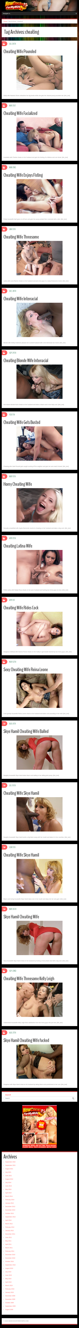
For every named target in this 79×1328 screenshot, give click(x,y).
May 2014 (8, 1189)
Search (8, 1095)
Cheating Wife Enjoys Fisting (23, 175)
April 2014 (8, 1193)
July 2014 (8, 1182)
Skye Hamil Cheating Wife (21, 916)
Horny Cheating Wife (18, 484)
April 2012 (8, 1220)
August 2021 (9, 1169)
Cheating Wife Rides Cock (21, 607)
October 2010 (9, 1261)
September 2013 (10, 1217)
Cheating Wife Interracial (21, 298)
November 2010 (10, 1258)
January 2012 (9, 1230)
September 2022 (10, 1162)
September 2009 (10, 1306)
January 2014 (9, 1203)
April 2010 (8, 1282)
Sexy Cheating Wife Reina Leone (26, 669)
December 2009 (10, 1296)
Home (5, 21)
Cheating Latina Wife (18, 545)
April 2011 (8, 1244)
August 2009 (9, 1309)
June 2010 (8, 1275)
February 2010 (9, 1289)
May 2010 (8, 1278)
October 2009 (9, 1303)
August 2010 (9, 1268)
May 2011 (8, 1241)
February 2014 (9, 1199)
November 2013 (10, 1210)
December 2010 (10, 1254)
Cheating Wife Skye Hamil (21, 793)
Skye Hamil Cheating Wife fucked (27, 1040)
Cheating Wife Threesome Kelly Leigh (29, 978)
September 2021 (10, 1165)
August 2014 (9, 1179)
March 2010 (9, 1285)
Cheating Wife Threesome (21, 236)
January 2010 (9, 1292)
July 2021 (8, 1172)
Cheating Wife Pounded (20, 51)
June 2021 (8, 1175)
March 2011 (9, 1248)
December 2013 (10, 1206)
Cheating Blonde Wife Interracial (26, 360)
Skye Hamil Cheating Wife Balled (26, 731)
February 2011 (9, 1251)
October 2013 (9, 1213)
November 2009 (10, 1299)
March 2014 (9, 1196)
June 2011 (8, 1237)
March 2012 (9, 1224)
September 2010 (10, 1265)
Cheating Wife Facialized (20, 113)
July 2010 (8, 1272)
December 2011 (10, 1234)
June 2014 (8, 1186)
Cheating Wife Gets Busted (22, 422)
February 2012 (9, 1227)
